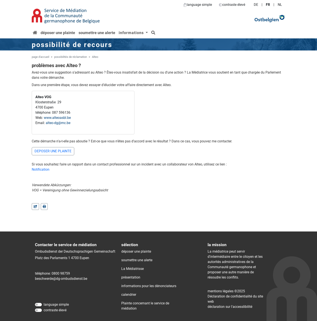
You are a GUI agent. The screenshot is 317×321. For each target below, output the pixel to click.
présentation (130, 277)
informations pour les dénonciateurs (148, 286)
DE (256, 5)
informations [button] (132, 32)
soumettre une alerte (97, 32)
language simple (197, 5)
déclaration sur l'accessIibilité (230, 307)
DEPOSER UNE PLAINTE (53, 151)
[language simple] (38, 304)
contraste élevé (232, 5)
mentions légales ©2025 (226, 291)
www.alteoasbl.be (57, 118)
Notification (40, 169)
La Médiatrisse (132, 269)
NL (280, 5)
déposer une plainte (58, 32)
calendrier (128, 295)
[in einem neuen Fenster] (44, 206)
